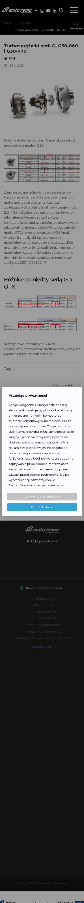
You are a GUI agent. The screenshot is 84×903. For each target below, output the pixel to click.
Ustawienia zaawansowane (42, 496)
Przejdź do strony (42, 507)
